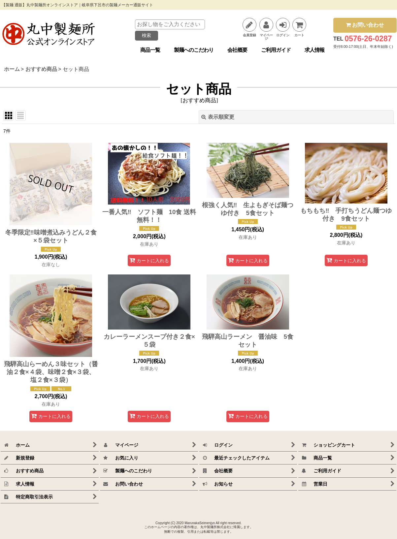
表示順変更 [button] (217, 117)
